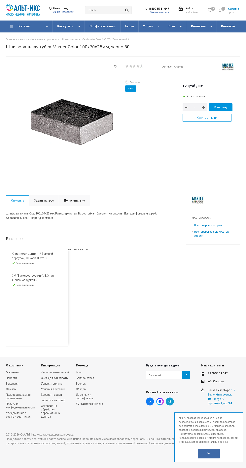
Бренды (81, 383)
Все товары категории (208, 225)
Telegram (170, 401)
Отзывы (11, 389)
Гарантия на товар (53, 400)
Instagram (160, 401)
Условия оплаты (51, 383)
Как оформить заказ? (55, 372)
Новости (11, 378)
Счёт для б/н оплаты (54, 378)
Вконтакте (150, 401)
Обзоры (81, 389)
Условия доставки (53, 389)
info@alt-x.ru (216, 381)
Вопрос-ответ (85, 378)
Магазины (12, 372)
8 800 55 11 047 (159, 8)
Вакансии (12, 383)
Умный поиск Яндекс (89, 403)
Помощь (82, 365)
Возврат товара (51, 394)
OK (208, 453)
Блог (79, 372)
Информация (50, 365)
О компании (14, 365)
